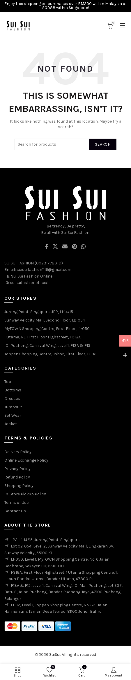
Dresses (12, 398)
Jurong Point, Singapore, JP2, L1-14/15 (38, 311)
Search (102, 144)
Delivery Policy (17, 451)
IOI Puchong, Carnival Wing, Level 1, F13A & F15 (47, 345)
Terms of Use (16, 502)
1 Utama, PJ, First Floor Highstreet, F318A (42, 337)
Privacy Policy (17, 468)
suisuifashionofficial (29, 282)
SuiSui (54, 654)
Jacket (10, 423)
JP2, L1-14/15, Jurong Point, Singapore (45, 539)
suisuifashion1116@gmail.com (44, 269)
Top (7, 381)
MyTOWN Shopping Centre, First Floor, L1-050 (47, 328)
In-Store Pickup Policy (25, 494)
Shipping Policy (18, 485)
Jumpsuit (13, 407)
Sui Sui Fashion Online (31, 276)
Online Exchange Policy (26, 460)
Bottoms (12, 390)
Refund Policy (17, 477)
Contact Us (15, 510)
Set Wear (12, 415)
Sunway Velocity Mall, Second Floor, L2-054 (44, 320)
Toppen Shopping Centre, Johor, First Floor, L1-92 (50, 354)
